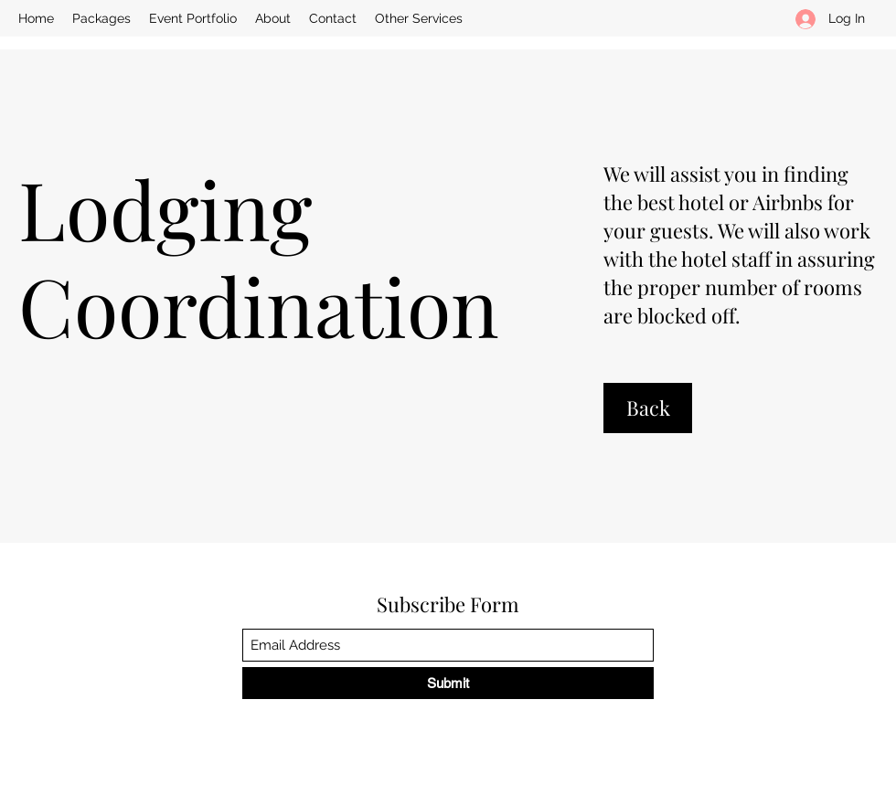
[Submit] (448, 683)
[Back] (647, 408)
